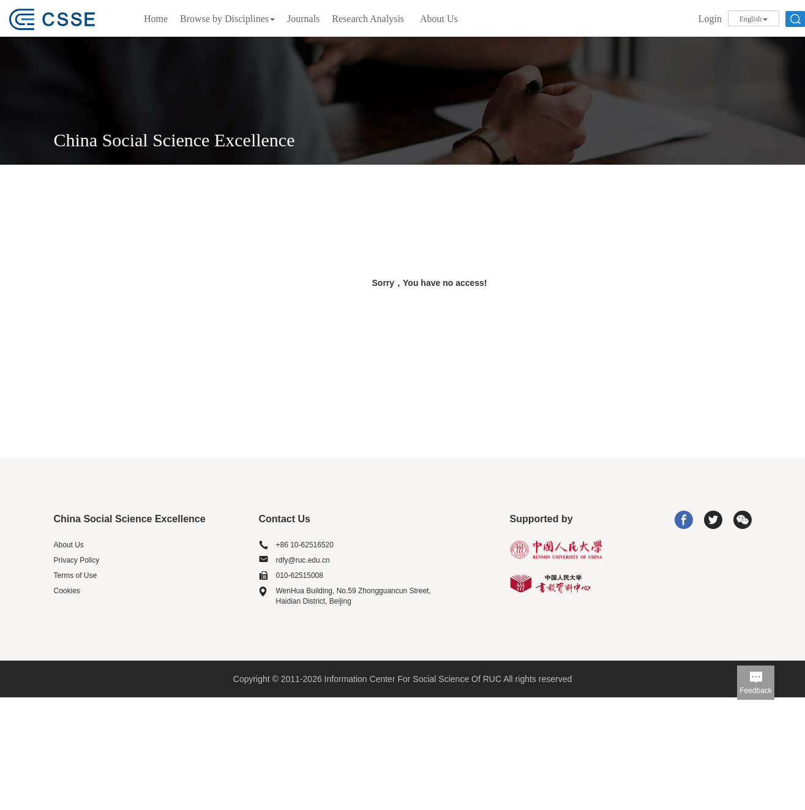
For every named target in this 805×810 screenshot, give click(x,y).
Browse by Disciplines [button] (227, 18)
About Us (439, 18)
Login (710, 18)
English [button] (753, 19)
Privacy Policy (77, 560)
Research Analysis (368, 18)
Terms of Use (75, 575)
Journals (303, 18)
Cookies (67, 591)
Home (156, 18)
